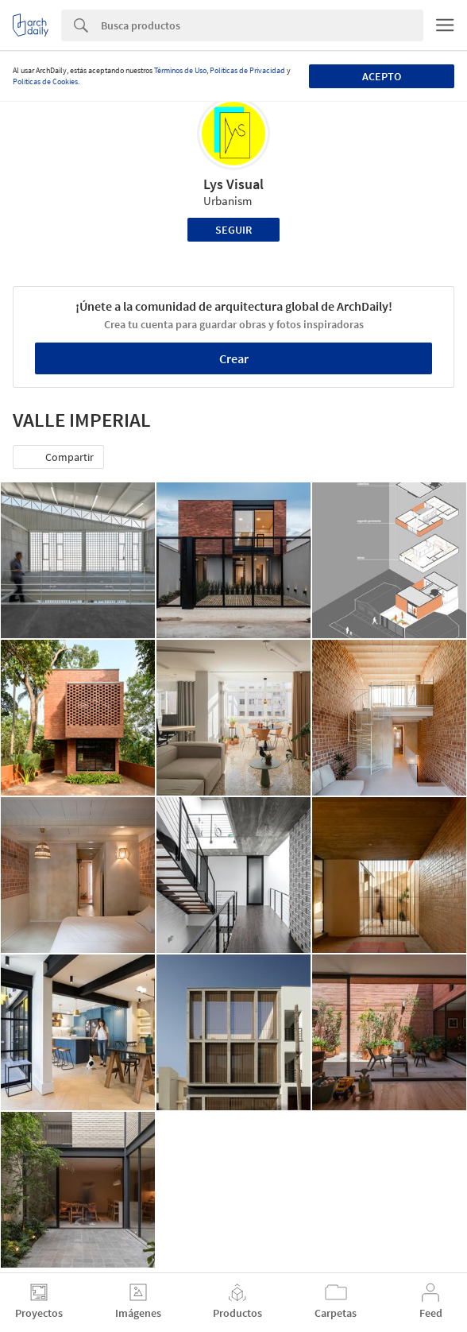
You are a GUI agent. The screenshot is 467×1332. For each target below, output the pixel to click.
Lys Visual (233, 184)
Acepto (381, 76)
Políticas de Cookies (45, 81)
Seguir (233, 230)
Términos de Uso (180, 70)
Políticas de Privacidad (247, 70)
